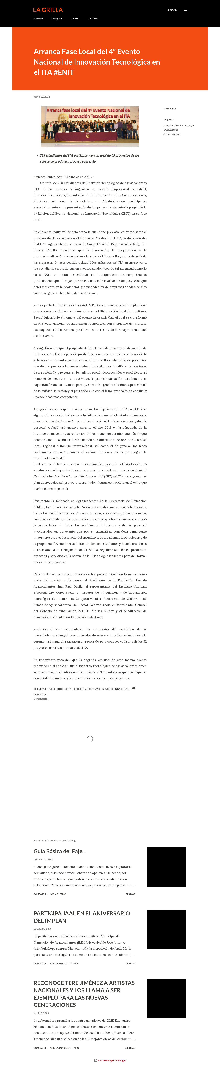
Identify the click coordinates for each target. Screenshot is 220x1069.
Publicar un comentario (64, 963)
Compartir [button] (169, 108)
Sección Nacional (171, 134)
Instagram (57, 18)
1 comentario (58, 894)
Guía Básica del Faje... (60, 851)
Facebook (38, 18)
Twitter (75, 18)
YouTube (92, 18)
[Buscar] (172, 10)
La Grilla (48, 9)
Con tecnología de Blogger (110, 1060)
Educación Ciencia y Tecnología (178, 125)
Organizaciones (170, 130)
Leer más (130, 894)
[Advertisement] (85, 801)
